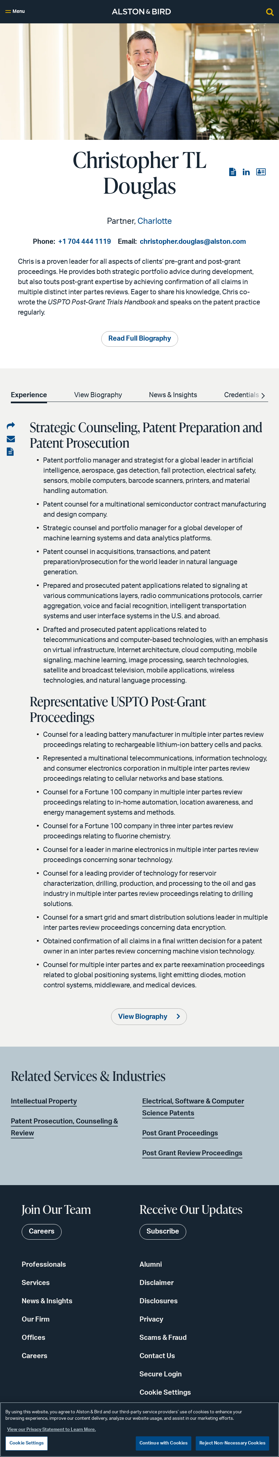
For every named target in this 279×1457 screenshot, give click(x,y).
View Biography (143, 1017)
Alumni (151, 1264)
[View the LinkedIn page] (247, 172)
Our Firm (36, 1319)
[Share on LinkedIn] (11, 426)
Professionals (44, 1264)
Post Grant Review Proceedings (192, 1153)
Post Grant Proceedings (180, 1133)
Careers (34, 1356)
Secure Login (161, 1374)
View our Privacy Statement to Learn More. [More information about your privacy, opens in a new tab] (51, 1430)
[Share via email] (11, 439)
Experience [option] (29, 395)
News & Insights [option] (173, 395)
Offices (33, 1337)
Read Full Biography (139, 339)
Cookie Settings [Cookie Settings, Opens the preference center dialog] (26, 1443)
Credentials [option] (241, 395)
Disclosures (159, 1301)
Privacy (151, 1319)
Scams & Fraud (163, 1337)
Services (36, 1283)
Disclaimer (157, 1283)
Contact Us (157, 1356)
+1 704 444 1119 (84, 241)
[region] (139, 1429)
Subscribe (163, 1231)
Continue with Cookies (164, 1443)
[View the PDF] (233, 172)
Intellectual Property (44, 1101)
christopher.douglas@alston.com (193, 241)
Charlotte (154, 221)
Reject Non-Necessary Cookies (232, 1443)
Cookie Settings (165, 1392)
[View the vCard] (260, 172)
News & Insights (47, 1301)
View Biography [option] (98, 395)
